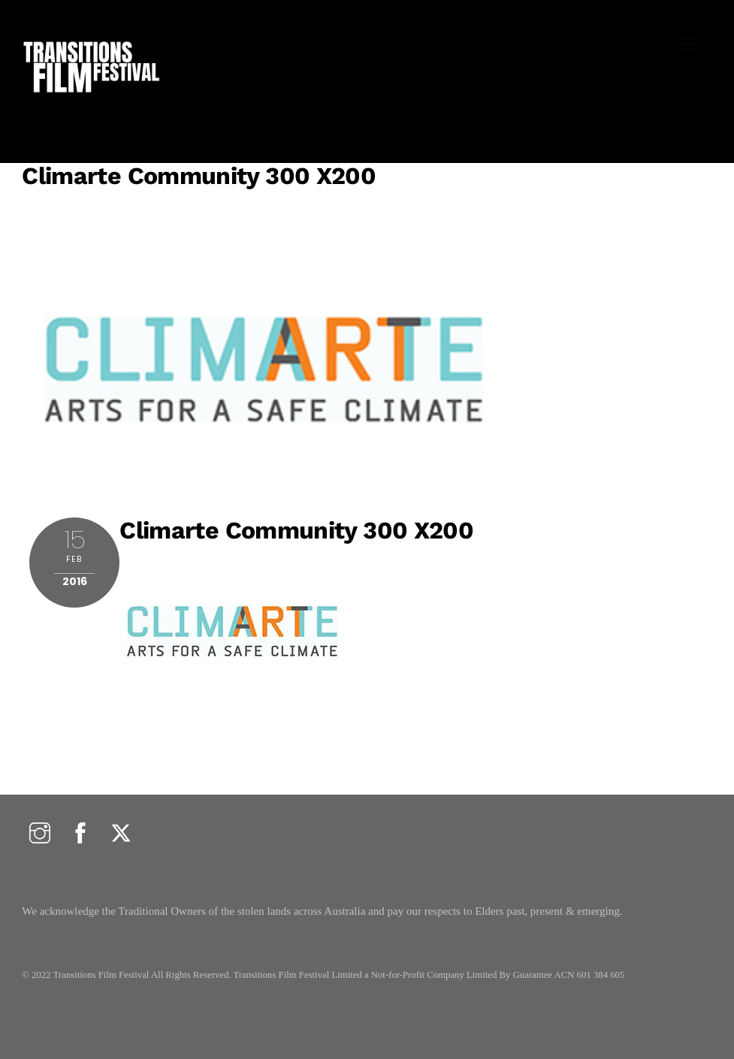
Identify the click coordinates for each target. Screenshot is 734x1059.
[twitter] (121, 834)
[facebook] (80, 834)
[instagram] (40, 834)
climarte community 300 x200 (199, 175)
